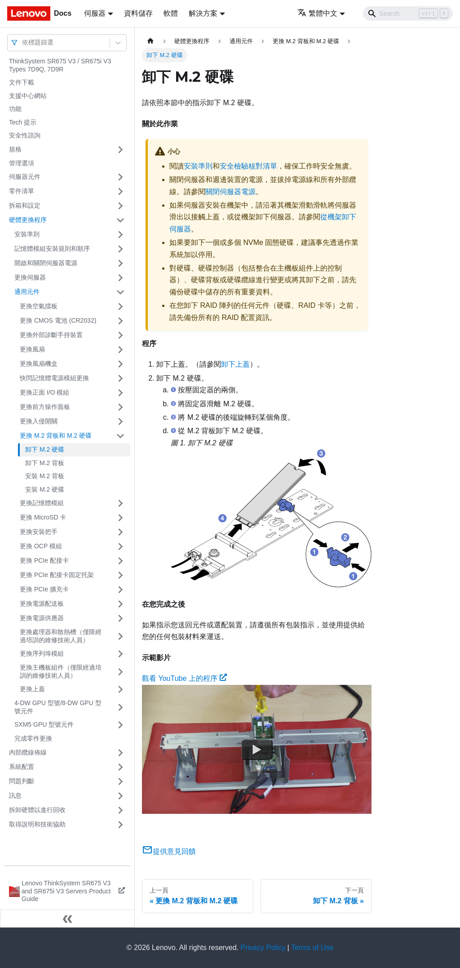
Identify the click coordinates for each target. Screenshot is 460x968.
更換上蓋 (32, 689)
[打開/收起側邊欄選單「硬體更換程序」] (120, 220)
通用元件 (27, 291)
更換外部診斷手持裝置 (51, 334)
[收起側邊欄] (67, 919)
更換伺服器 (30, 277)
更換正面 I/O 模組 (44, 392)
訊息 (15, 795)
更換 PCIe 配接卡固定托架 (57, 574)
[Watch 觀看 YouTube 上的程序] (257, 749)
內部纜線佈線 (28, 752)
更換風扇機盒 (39, 363)
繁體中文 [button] (317, 13)
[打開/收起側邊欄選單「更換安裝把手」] (120, 532)
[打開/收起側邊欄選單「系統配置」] (120, 767)
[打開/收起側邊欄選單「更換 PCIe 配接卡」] (120, 561)
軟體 (171, 13)
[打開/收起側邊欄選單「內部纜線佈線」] (120, 753)
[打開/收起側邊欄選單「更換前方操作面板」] (120, 407)
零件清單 (21, 191)
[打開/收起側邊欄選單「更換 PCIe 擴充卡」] (120, 589)
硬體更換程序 (28, 219)
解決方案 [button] (203, 13)
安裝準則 (27, 234)
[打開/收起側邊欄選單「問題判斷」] (120, 781)
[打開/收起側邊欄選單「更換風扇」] (120, 349)
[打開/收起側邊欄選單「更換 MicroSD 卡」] (120, 518)
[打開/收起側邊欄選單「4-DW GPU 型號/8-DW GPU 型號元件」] (120, 707)
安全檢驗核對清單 (248, 166)
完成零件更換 (33, 738)
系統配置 (21, 766)
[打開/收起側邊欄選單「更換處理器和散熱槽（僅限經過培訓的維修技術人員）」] (120, 636)
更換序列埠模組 (42, 653)
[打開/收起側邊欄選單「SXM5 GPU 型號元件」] (120, 725)
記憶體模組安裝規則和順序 (52, 248)
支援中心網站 (28, 95)
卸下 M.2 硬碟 (44, 449)
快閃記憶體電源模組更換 (54, 378)
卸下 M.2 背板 (44, 462)
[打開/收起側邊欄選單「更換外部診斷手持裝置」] (120, 335)
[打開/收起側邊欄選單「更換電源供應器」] (120, 618)
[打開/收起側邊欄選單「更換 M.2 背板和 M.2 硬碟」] (120, 436)
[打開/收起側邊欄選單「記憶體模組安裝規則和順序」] (120, 249)
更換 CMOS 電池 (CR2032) (58, 320)
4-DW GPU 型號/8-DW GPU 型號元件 (58, 707)
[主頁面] (150, 41)
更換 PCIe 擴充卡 (44, 589)
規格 (15, 149)
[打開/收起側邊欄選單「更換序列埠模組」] (120, 654)
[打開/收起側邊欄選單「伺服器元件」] (120, 177)
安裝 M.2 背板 (44, 476)
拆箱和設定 (24, 205)
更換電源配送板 (42, 603)
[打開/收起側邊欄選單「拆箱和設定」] (120, 206)
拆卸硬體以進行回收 (37, 809)
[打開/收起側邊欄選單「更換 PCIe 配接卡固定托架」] (120, 575)
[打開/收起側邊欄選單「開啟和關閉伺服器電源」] (120, 263)
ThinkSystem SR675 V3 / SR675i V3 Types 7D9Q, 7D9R (60, 65)
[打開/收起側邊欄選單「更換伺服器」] (120, 278)
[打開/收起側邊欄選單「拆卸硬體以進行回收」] (120, 810)
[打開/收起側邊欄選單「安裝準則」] (120, 234)
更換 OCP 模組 (41, 546)
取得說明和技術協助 (37, 824)
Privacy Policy (263, 947)
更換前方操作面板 (45, 406)
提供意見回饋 (169, 851)
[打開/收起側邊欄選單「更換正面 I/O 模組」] (120, 393)
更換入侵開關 (39, 421)
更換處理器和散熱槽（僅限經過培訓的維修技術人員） (61, 636)
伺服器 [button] (95, 13)
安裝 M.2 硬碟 (44, 489)
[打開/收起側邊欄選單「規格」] (120, 149)
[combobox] (23, 42)
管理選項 (21, 163)
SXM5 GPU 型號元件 (44, 724)
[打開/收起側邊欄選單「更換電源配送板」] (120, 604)
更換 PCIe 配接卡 (44, 560)
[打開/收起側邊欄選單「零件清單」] (120, 191)
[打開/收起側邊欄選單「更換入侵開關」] (120, 421)
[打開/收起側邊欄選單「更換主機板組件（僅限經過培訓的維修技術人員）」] (120, 671)
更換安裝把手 (39, 531)
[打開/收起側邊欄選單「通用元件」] (120, 292)
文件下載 (21, 82)
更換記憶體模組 (42, 502)
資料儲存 (138, 13)
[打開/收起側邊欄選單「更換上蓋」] (120, 689)
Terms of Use (312, 947)
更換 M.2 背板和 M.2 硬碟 (56, 435)
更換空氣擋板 (39, 306)
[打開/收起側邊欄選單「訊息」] (120, 796)
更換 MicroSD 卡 (43, 517)
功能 (15, 108)
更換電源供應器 (42, 618)
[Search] (408, 13)
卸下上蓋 (235, 364)
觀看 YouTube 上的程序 (184, 678)
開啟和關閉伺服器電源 (45, 262)
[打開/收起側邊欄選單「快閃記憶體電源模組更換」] (120, 378)
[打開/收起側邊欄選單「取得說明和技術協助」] (120, 824)
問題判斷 (21, 781)
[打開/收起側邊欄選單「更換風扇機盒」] (120, 364)
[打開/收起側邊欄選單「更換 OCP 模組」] (120, 546)
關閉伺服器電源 (230, 191)
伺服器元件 (24, 176)
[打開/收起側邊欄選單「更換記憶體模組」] (120, 503)
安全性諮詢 (24, 135)
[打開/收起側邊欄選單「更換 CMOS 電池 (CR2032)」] (120, 321)
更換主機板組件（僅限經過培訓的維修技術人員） (61, 671)
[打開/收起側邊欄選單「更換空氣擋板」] (120, 306)
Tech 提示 (22, 122)
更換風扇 (32, 349)
